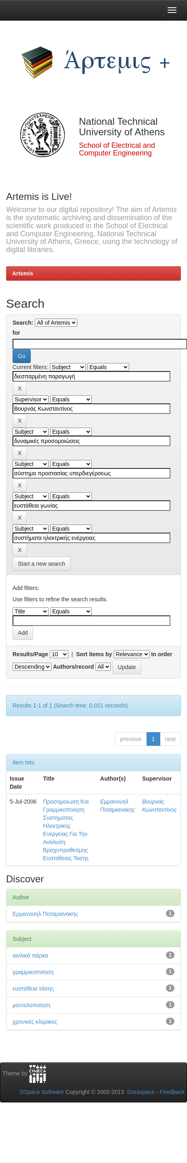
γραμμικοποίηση (33, 972)
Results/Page (30, 654)
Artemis (22, 273)
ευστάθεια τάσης (33, 988)
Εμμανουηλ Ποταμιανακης (45, 914)
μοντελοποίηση (32, 1005)
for (16, 333)
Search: (23, 322)
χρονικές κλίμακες (35, 1021)
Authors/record (73, 666)
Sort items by (94, 654)
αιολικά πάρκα (30, 955)
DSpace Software (42, 1092)
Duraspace (141, 1092)
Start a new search (41, 564)
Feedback (172, 1092)
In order (161, 654)
